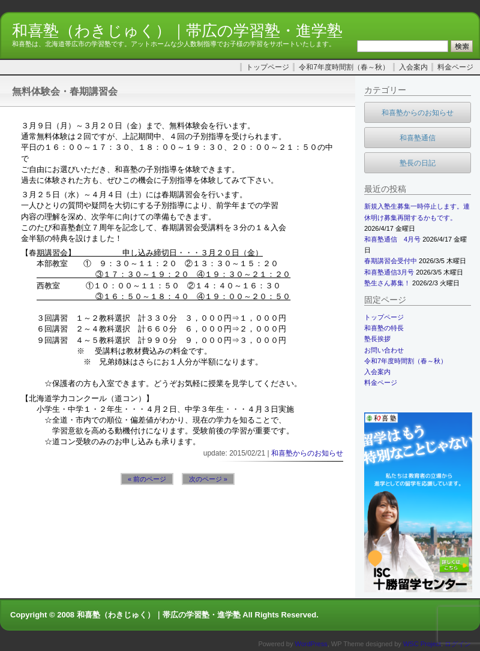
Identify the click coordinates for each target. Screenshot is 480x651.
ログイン (458, 643)
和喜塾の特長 (384, 327)
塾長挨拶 (377, 338)
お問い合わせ (384, 350)
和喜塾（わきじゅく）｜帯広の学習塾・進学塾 (177, 31)
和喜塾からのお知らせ (307, 453)
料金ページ (455, 67)
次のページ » (208, 479)
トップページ (267, 67)
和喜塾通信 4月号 (392, 239)
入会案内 (413, 67)
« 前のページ (147, 479)
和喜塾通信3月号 (389, 272)
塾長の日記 (418, 163)
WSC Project (422, 643)
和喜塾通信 (418, 138)
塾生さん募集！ (387, 283)
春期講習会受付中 (390, 260)
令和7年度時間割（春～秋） (344, 67)
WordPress (311, 643)
